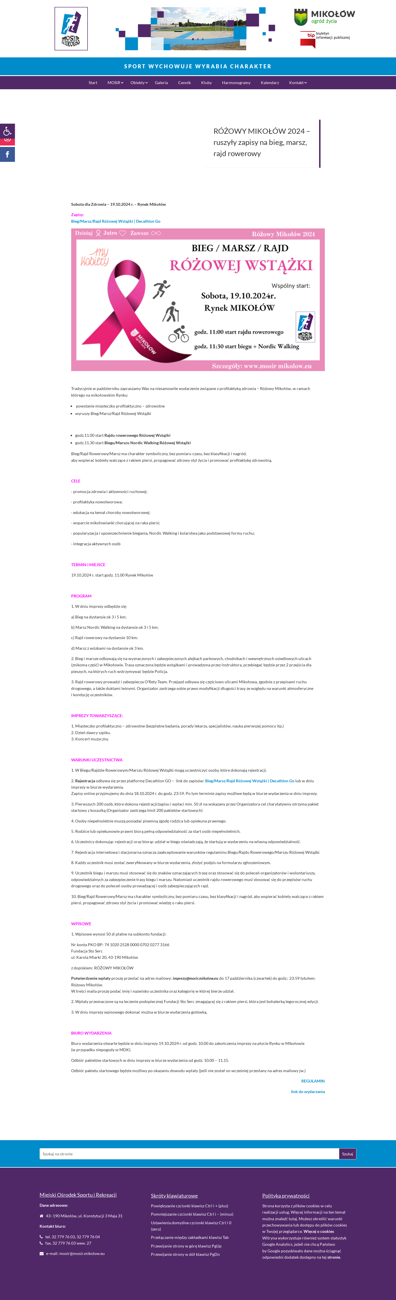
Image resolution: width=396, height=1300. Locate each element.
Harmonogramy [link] (236, 83)
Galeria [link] (161, 83)
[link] (7, 131)
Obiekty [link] (138, 83)
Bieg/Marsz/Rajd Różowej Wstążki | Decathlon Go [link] (115, 221)
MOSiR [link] (114, 83)
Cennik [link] (184, 83)
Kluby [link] (206, 83)
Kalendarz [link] (270, 83)
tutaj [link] (293, 1218)
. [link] (334, 1257)
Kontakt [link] (296, 83)
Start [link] (93, 83)
